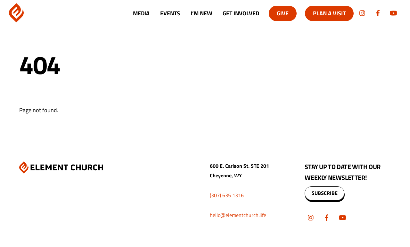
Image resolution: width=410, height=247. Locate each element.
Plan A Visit (329, 13)
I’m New (201, 13)
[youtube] (393, 12)
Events (170, 13)
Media (141, 13)
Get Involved (241, 13)
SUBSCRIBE (325, 193)
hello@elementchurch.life (238, 215)
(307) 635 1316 (227, 195)
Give (283, 13)
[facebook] (378, 12)
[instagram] (362, 12)
